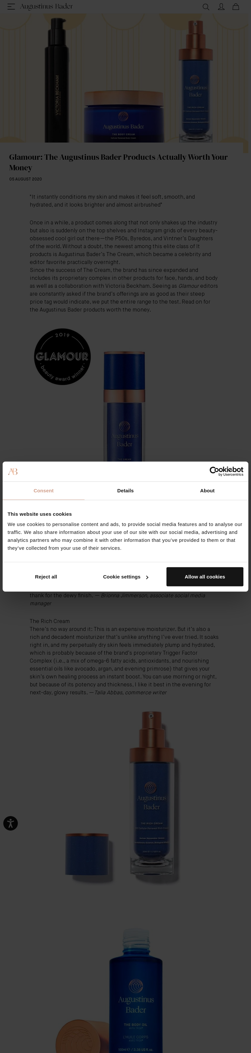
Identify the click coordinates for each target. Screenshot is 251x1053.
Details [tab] (125, 490)
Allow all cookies (205, 576)
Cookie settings (125, 576)
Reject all (46, 576)
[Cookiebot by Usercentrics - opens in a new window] (214, 471)
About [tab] (207, 490)
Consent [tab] (44, 490)
